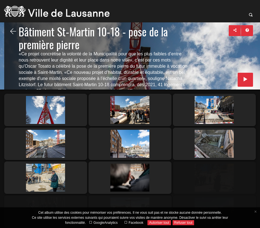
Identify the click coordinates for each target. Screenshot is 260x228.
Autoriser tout (159, 223)
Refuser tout (183, 223)
